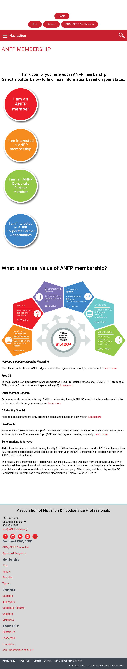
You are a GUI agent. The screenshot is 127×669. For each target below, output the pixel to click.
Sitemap (47, 661)
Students (7, 595)
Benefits (7, 577)
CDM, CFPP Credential (15, 547)
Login (62, 16)
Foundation (8, 644)
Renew (51, 24)
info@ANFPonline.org (14, 529)
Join (34, 24)
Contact (37, 661)
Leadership (9, 638)
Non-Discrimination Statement (68, 661)
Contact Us (8, 632)
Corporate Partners (13, 607)
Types (6, 583)
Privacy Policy (8, 661)
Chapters (7, 613)
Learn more (110, 368)
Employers (8, 601)
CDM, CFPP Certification (79, 24)
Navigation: (18, 36)
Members (8, 619)
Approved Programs (14, 553)
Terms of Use (24, 661)
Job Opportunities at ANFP (18, 650)
